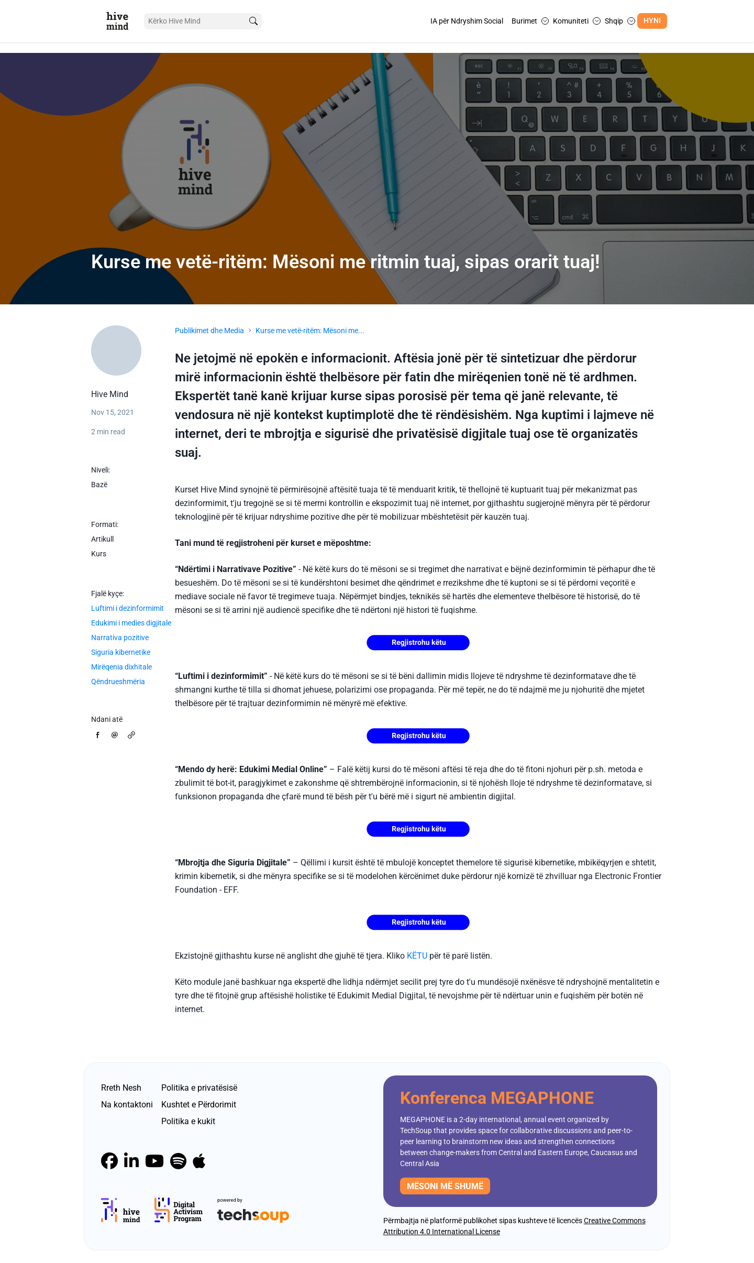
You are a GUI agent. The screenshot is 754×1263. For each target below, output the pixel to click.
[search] (253, 21)
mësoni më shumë (445, 1186)
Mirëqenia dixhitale (121, 667)
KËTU (417, 956)
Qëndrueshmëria (118, 681)
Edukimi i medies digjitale (131, 623)
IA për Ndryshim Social (466, 21)
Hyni (652, 20)
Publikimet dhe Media (209, 330)
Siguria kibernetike (120, 652)
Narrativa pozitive (120, 637)
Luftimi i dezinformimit (127, 608)
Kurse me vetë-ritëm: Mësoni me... (310, 330)
